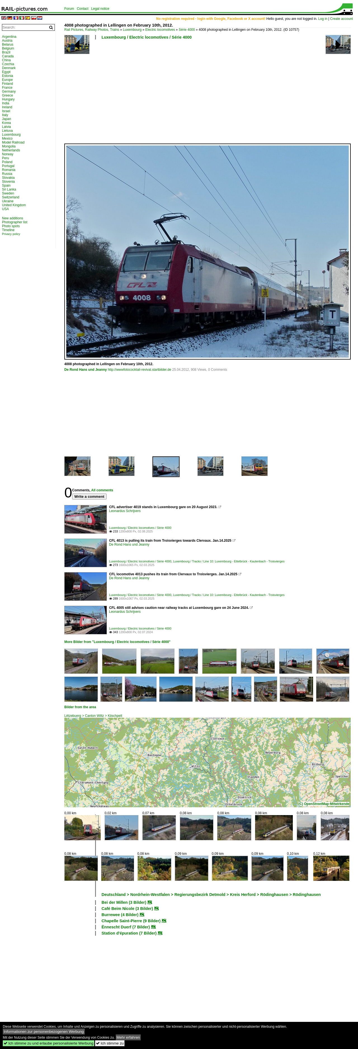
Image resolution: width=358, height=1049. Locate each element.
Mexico (7, 138)
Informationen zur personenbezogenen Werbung (44, 1031)
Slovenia (8, 182)
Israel (6, 111)
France (7, 88)
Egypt (6, 72)
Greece (7, 95)
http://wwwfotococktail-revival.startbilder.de (139, 370)
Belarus (7, 44)
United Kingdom (14, 205)
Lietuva (7, 131)
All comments (102, 490)
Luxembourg (132, 30)
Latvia (6, 127)
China (6, 60)
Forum (69, 9)
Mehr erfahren (128, 1037)
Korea (6, 123)
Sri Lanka (9, 189)
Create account (341, 19)
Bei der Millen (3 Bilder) (124, 902)
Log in (323, 19)
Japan (6, 119)
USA (5, 209)
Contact (82, 9)
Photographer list (14, 222)
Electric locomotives (160, 30)
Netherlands (11, 150)
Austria (7, 41)
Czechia (8, 64)
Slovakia (8, 178)
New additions (12, 218)
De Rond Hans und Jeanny (85, 370)
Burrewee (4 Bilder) (120, 914)
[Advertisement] (208, 94)
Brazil (6, 52)
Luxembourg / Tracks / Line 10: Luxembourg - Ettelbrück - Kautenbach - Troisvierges (229, 561)
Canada (8, 56)
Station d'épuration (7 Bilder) (129, 933)
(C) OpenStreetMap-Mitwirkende (323, 804)
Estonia (7, 76)
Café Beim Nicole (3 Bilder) (127, 908)
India (5, 103)
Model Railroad (13, 142)
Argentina (9, 37)
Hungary (8, 99)
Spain (6, 185)
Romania (8, 170)
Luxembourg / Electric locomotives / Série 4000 (147, 37)
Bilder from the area (80, 707)
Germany (9, 91)
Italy (5, 115)
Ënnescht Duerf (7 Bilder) (126, 927)
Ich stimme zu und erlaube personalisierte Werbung (48, 1043)
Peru (5, 158)
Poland (7, 162)
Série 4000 (187, 30)
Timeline (8, 230)
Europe (7, 80)
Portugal (8, 166)
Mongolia (9, 146)
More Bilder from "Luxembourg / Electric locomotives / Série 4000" (117, 642)
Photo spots (11, 226)
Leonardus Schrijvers (125, 511)
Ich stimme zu (110, 1043)
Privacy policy (11, 234)
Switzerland (10, 197)
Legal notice (100, 9)
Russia (7, 174)
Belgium (8, 48)
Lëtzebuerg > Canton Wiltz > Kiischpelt (93, 716)
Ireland (7, 107)
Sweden (8, 193)
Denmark (9, 68)
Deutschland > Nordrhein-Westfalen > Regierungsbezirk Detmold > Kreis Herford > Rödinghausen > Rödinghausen (211, 894)
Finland (7, 84)
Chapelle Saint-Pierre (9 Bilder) (131, 921)
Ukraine (7, 201)
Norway (7, 154)
